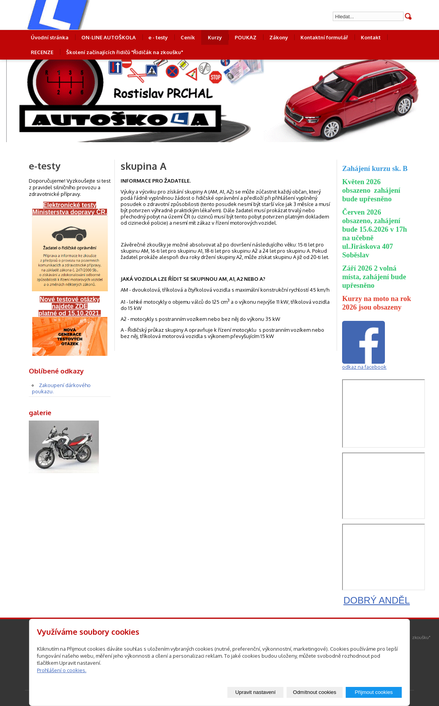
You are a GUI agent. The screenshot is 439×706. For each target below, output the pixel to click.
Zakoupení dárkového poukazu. (61, 388)
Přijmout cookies (374, 692)
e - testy (158, 37)
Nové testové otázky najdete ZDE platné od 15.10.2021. (70, 306)
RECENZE (42, 52)
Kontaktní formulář (324, 37)
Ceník (188, 37)
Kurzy (215, 37)
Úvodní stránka (49, 37)
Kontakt (371, 37)
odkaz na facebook (364, 367)
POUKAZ (245, 37)
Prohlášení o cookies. (61, 670)
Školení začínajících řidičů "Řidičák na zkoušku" (124, 52)
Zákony (278, 37)
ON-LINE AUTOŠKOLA (108, 37)
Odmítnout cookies (314, 692)
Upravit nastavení (255, 692)
